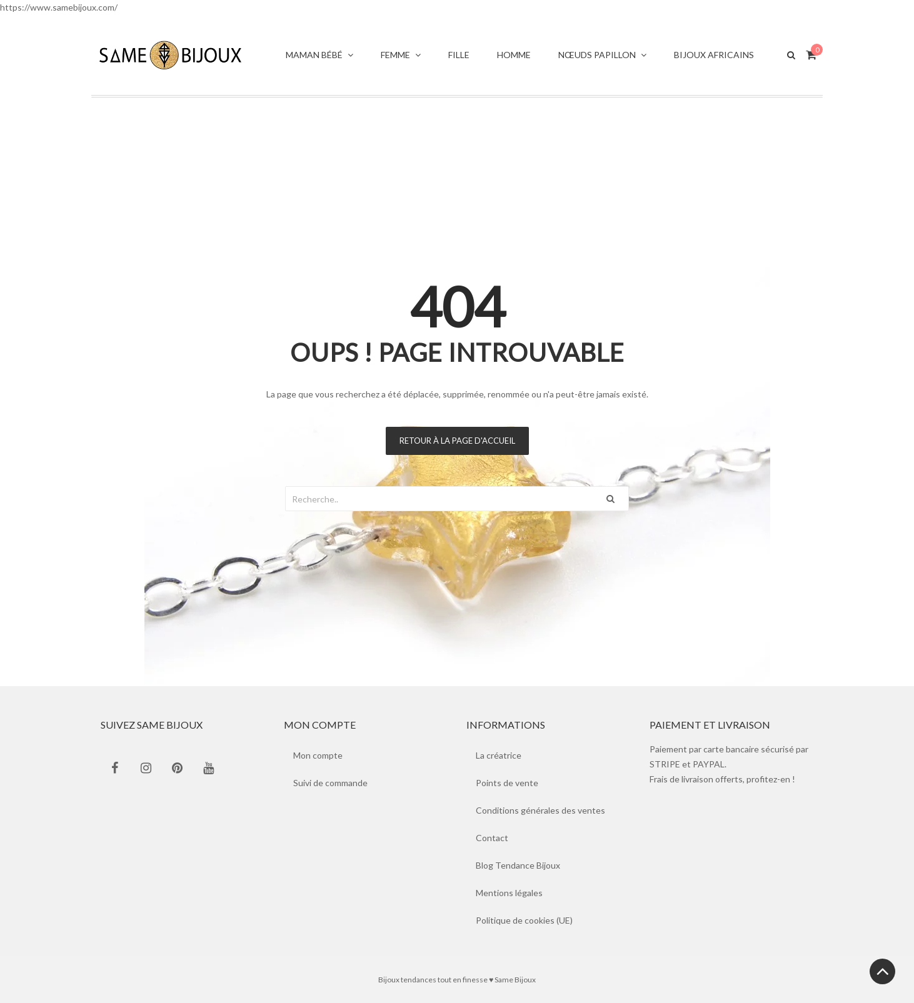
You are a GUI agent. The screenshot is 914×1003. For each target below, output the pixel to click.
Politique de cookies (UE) (524, 920)
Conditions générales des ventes (540, 810)
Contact (492, 837)
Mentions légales (509, 892)
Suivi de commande (330, 782)
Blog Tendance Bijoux (518, 865)
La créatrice (498, 755)
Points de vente (507, 782)
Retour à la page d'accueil (457, 441)
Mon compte (318, 755)
